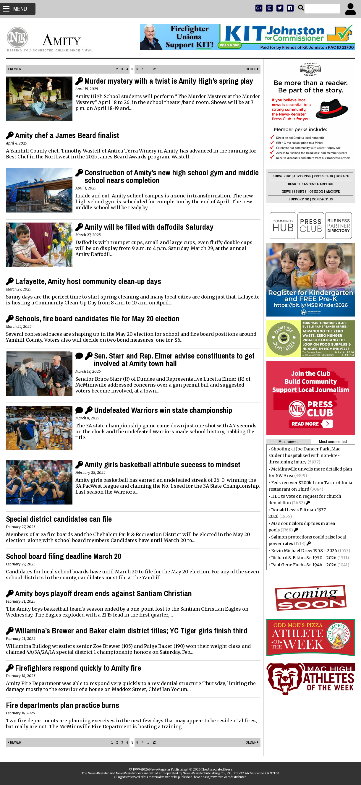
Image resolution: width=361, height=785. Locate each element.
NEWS (286, 192)
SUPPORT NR (299, 199)
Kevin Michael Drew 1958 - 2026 (304, 550)
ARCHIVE (333, 192)
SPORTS (300, 192)
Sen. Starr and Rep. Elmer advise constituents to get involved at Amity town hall (174, 360)
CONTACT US (322, 199)
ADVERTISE (302, 176)
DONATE (342, 176)
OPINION (316, 192)
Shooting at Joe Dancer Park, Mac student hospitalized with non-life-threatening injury (304, 455)
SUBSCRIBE (282, 176)
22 (154, 69)
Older (252, 69)
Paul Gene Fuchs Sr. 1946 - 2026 (303, 564)
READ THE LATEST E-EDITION (311, 184)
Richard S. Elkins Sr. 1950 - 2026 (303, 557)
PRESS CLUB (323, 176)
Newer (14, 69)
